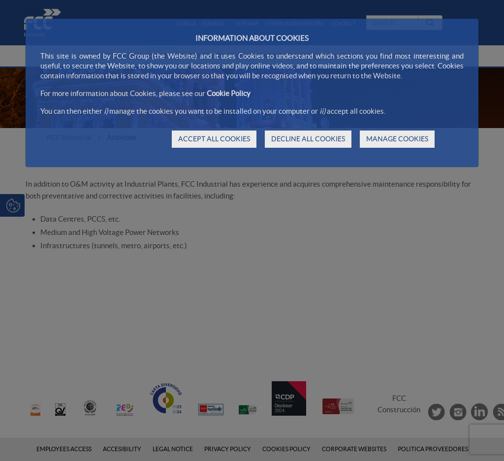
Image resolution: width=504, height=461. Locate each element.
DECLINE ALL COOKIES (308, 139)
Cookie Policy (229, 93)
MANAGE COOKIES (397, 139)
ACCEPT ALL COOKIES (214, 139)
